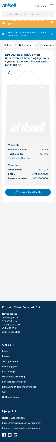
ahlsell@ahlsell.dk (11, 332)
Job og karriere (10, 362)
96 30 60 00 (13, 325)
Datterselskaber (10, 397)
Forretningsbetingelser (14, 382)
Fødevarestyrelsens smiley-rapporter (21, 423)
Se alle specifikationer (19, 158)
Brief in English (9, 372)
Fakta (5, 351)
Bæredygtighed (10, 367)
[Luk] (51, 22)
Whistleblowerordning (13, 377)
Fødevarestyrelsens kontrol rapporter (21, 428)
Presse (5, 356)
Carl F (5, 392)
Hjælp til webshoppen (13, 418)
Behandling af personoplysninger (19, 387)
